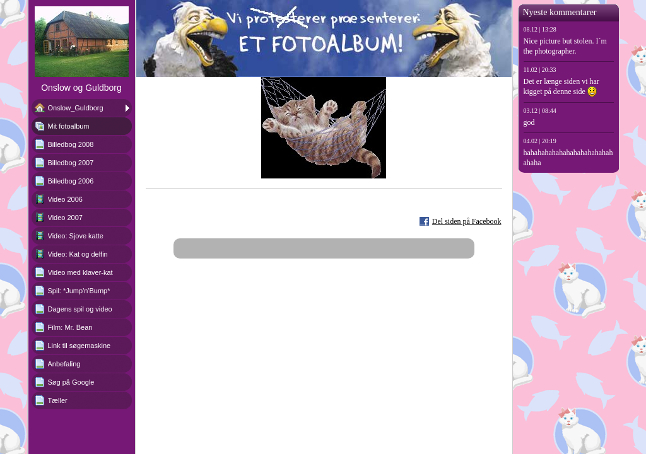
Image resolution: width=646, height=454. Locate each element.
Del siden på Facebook (467, 221)
